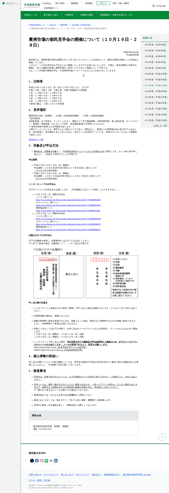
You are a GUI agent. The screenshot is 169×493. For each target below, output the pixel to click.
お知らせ (103, 3)
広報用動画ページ (51, 8)
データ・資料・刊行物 (39, 480)
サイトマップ (82, 474)
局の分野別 (60, 3)
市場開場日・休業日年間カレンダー (117, 14)
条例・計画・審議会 (121, 3)
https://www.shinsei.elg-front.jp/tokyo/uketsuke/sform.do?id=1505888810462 (68, 205)
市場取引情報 (86, 14)
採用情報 (88, 3)
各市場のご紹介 (50, 14)
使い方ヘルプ (67, 474)
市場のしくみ (30, 14)
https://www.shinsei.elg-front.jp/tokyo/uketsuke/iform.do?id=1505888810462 (68, 211)
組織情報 (74, 3)
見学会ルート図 (36, 139)
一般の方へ (96, 474)
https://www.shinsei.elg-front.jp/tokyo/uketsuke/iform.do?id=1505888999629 (68, 230)
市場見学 (69, 14)
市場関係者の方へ (112, 474)
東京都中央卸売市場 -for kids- (137, 474)
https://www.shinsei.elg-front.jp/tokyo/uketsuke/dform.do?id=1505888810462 (68, 200)
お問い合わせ (35, 474)
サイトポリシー (51, 474)
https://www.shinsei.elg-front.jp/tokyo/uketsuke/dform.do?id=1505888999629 (68, 219)
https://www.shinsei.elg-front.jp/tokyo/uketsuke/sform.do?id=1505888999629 (68, 224)
